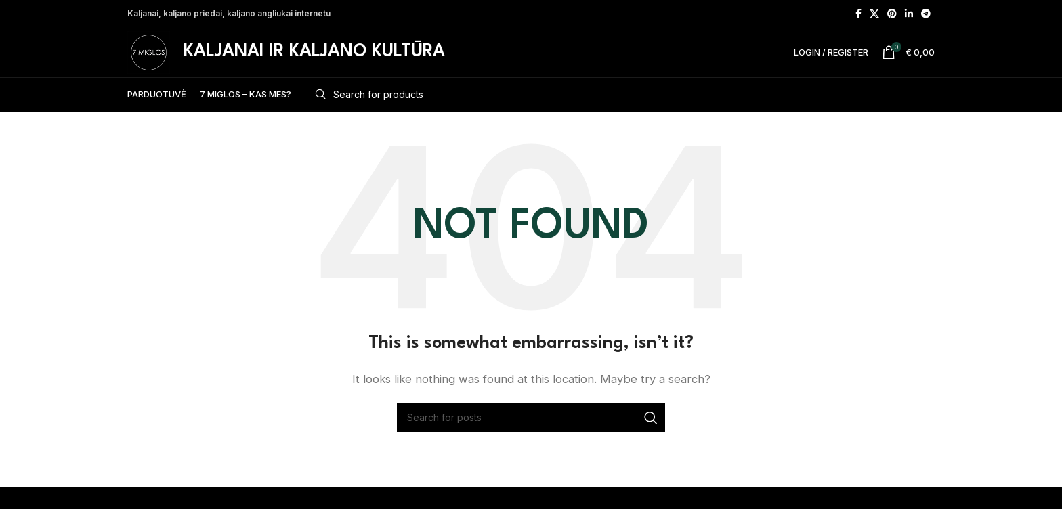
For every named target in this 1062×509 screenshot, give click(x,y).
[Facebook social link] (858, 14)
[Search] (620, 116)
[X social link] (874, 14)
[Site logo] (159, 62)
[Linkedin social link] (909, 14)
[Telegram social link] (926, 14)
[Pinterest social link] (892, 14)
